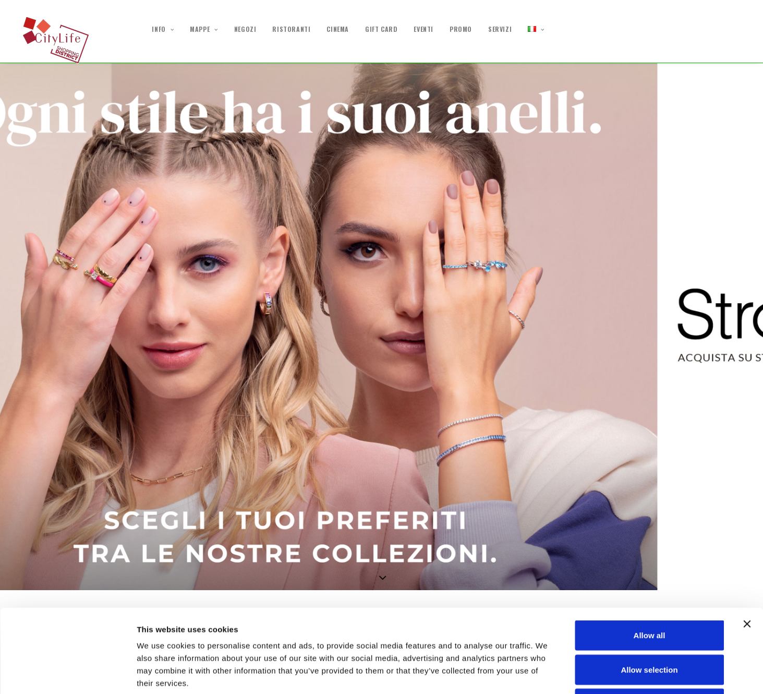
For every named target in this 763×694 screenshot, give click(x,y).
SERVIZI (500, 29)
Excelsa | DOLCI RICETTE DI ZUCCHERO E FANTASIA (116, 481)
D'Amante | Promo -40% (684, 481)
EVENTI (423, 29)
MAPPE (203, 29)
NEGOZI (245, 29)
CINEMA (337, 29)
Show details (547, 673)
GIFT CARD (381, 29)
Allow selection (649, 591)
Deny (649, 625)
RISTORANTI (291, 29)
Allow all (649, 557)
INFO (163, 29)
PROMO (461, 29)
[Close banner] (746, 545)
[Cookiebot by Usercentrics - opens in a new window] (67, 673)
